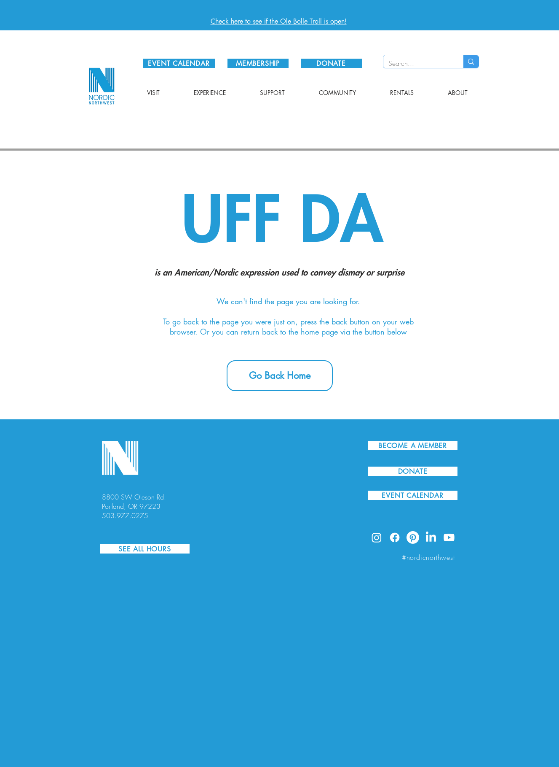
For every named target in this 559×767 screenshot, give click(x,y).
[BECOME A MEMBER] (412, 445)
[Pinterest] (413, 537)
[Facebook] (394, 537)
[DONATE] (331, 63)
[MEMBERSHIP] (258, 63)
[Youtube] (449, 537)
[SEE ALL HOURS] (145, 549)
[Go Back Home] (280, 375)
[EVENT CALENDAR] (179, 63)
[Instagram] (376, 537)
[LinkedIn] (431, 537)
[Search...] (417, 63)
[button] (153, 92)
